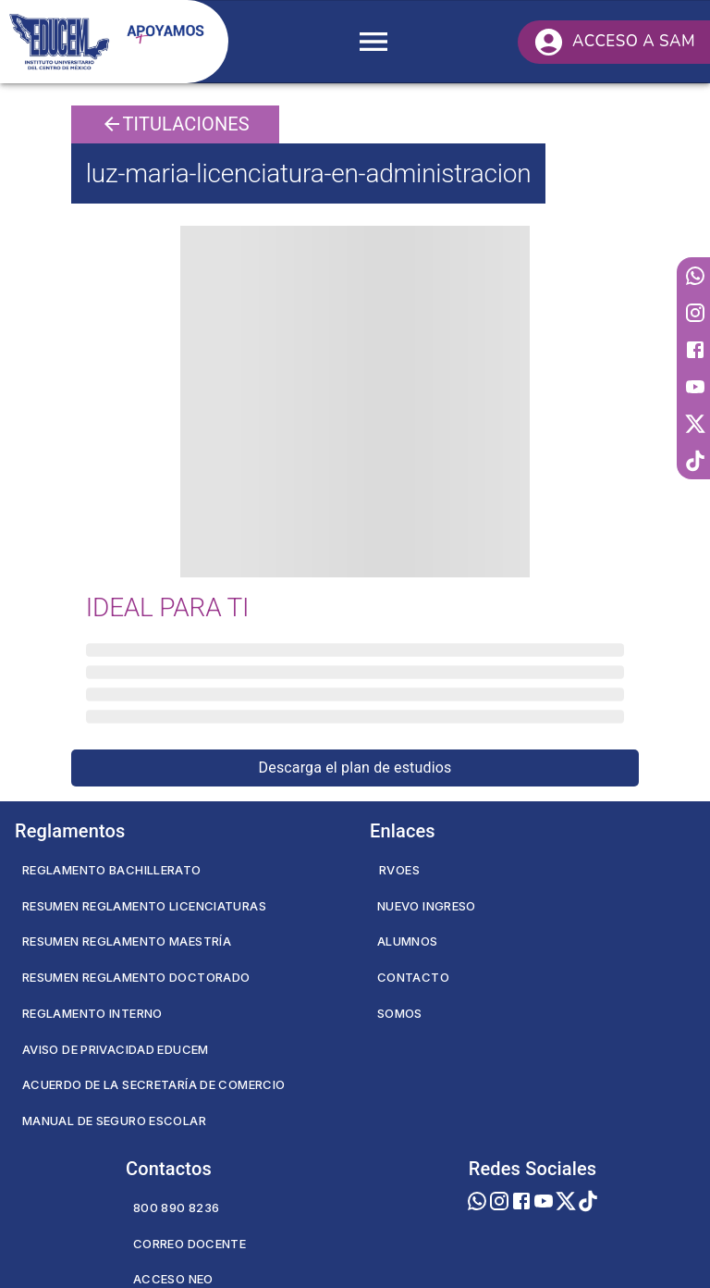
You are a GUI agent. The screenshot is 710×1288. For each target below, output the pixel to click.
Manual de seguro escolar (114, 1120)
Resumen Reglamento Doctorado (136, 977)
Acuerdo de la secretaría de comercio (153, 1084)
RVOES (399, 869)
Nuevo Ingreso (426, 905)
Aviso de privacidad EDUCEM (115, 1049)
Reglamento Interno (92, 1013)
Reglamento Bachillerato (112, 869)
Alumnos (407, 941)
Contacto (413, 977)
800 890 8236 (176, 1207)
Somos (399, 1013)
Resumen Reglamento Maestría (126, 941)
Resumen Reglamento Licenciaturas (144, 905)
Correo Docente (189, 1243)
